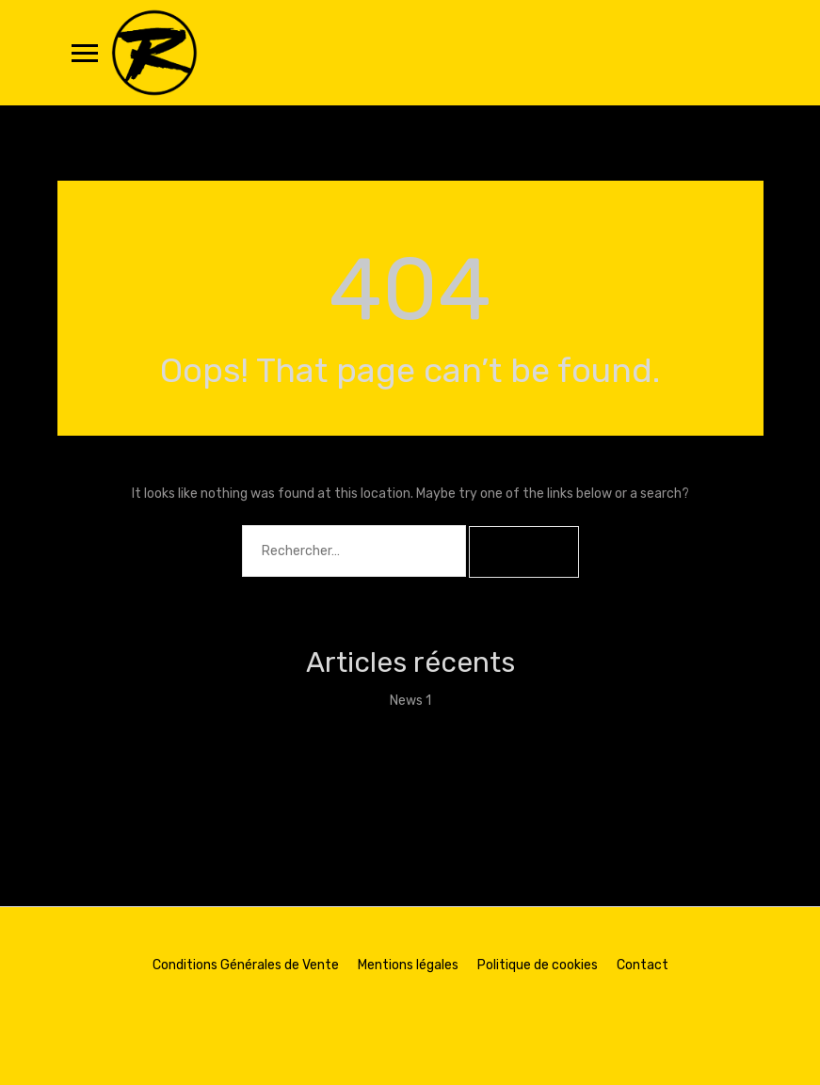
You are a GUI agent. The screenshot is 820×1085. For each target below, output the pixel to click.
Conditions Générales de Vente (246, 965)
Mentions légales (408, 965)
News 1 (410, 701)
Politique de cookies (537, 965)
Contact (642, 965)
